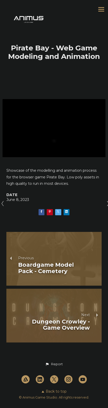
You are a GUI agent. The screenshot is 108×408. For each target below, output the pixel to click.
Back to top (54, 391)
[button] (54, 364)
